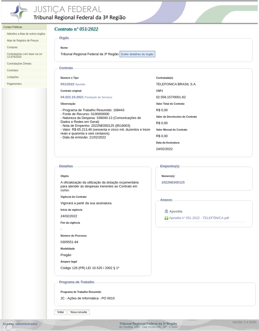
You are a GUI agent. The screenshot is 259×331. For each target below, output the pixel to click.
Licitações (12, 77)
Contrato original (71, 90)
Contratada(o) (164, 77)
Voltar (60, 312)
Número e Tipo (70, 77)
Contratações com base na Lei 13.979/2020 (24, 55)
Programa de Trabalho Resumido (81, 292)
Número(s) (168, 176)
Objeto (65, 176)
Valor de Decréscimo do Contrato (176, 116)
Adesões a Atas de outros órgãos (26, 33)
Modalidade (68, 248)
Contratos (12, 70)
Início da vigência (71, 209)
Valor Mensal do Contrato (171, 129)
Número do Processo (74, 235)
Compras (12, 47)
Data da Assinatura (167, 142)
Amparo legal (69, 261)
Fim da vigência (70, 222)
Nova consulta (79, 312)
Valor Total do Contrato (170, 103)
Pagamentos (14, 83)
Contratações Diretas (19, 63)
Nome (64, 47)
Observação (68, 103)
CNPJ (159, 90)
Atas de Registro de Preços (23, 40)
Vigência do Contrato (74, 196)
